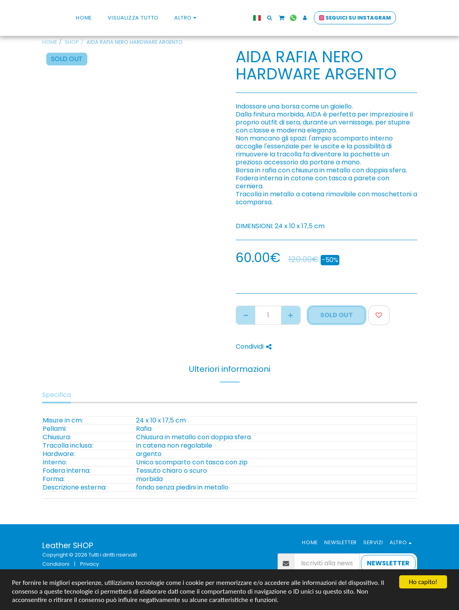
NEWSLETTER (388, 563)
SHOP (72, 42)
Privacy (89, 564)
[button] (284, 17)
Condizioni (55, 564)
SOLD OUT (336, 315)
